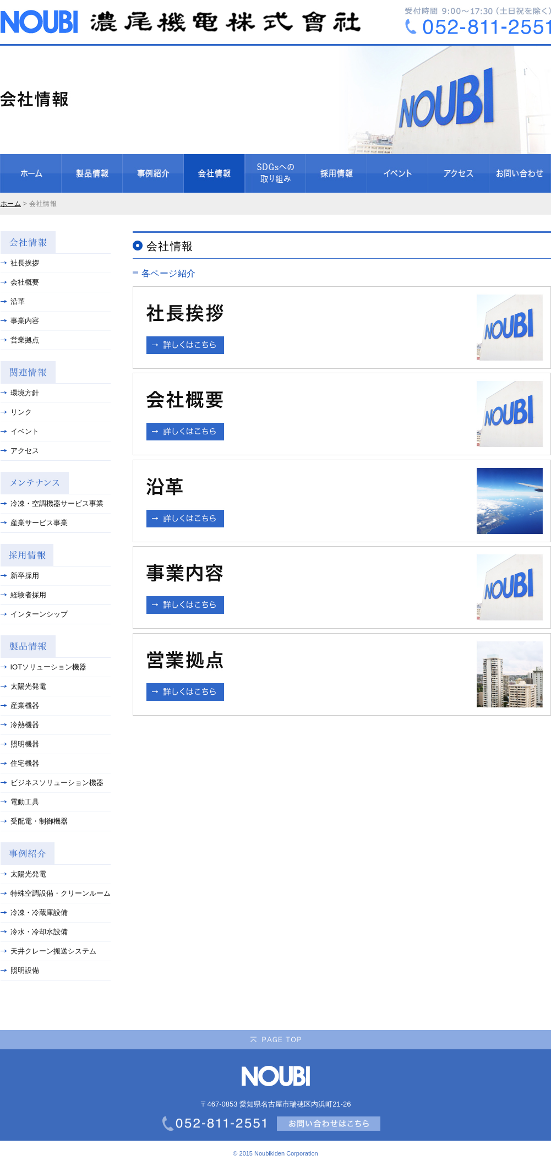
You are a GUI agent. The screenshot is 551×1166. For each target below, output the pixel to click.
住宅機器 (20, 763)
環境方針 (20, 393)
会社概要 (20, 282)
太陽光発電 (23, 686)
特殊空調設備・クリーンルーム (56, 893)
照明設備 (20, 970)
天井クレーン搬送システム (48, 951)
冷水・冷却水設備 (34, 932)
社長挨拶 (20, 263)
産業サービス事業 (34, 523)
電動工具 (20, 802)
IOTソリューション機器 (44, 667)
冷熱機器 (20, 725)
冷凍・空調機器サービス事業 (52, 503)
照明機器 (20, 744)
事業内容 (20, 321)
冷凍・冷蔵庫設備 (34, 912)
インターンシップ (34, 614)
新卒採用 (20, 575)
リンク (16, 412)
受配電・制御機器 (34, 821)
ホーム (11, 204)
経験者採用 (23, 595)
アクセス (20, 450)
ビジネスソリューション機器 (52, 782)
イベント (20, 431)
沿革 (13, 301)
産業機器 (20, 705)
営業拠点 (20, 340)
